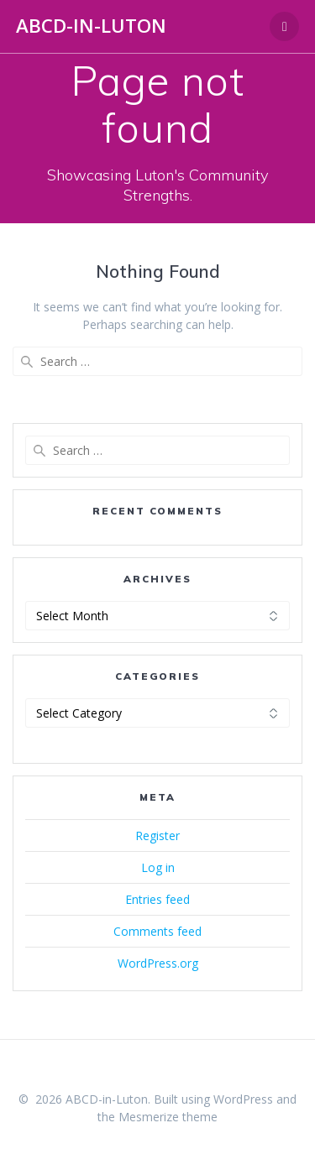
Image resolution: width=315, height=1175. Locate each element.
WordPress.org (158, 963)
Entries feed (157, 899)
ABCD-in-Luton (91, 26)
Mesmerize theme (168, 1117)
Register (157, 835)
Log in (158, 867)
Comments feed (157, 931)
